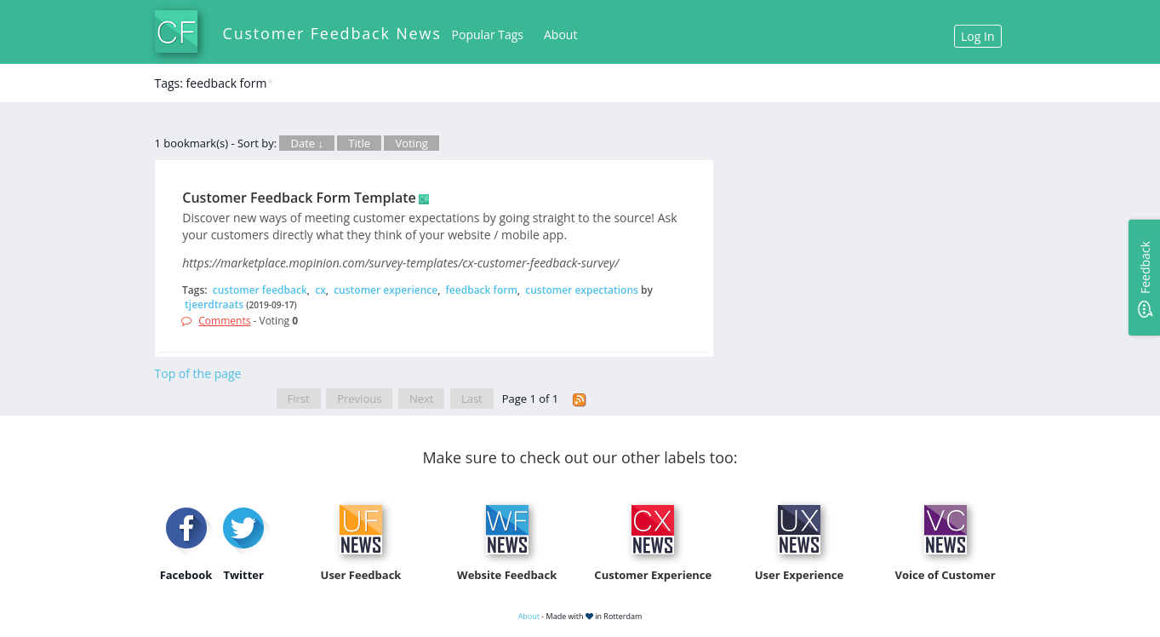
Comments (224, 320)
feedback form (481, 290)
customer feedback (260, 290)
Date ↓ (306, 143)
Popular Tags (487, 34)
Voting (411, 143)
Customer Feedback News (332, 33)
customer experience (385, 290)
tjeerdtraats (214, 304)
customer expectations (581, 290)
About (560, 34)
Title (359, 143)
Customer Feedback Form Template (299, 197)
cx (320, 290)
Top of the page (198, 373)
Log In (977, 36)
